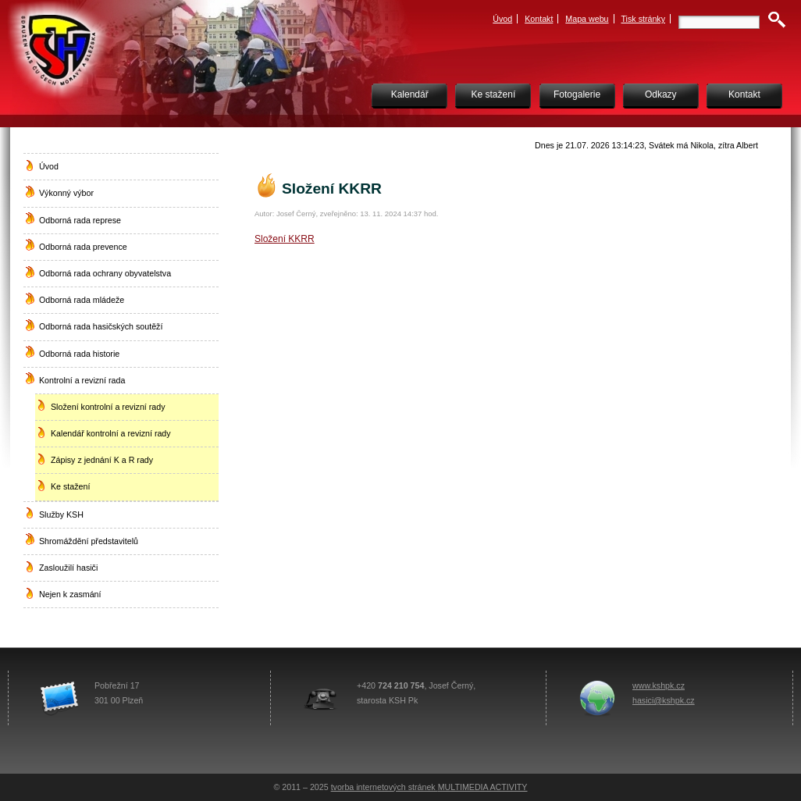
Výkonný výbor (66, 193)
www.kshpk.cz (658, 685)
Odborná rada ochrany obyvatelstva (105, 273)
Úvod (502, 18)
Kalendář (410, 94)
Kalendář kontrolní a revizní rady (111, 433)
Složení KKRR (285, 238)
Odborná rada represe (80, 220)
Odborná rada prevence (83, 246)
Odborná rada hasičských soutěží (100, 326)
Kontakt (539, 18)
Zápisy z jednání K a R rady (102, 460)
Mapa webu (586, 18)
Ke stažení (494, 94)
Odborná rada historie (79, 353)
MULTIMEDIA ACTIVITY (483, 787)
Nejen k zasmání (70, 594)
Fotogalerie (577, 94)
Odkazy (661, 94)
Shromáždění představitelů (88, 541)
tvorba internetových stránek (384, 787)
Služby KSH (61, 514)
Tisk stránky (643, 18)
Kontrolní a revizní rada (82, 380)
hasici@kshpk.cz (663, 700)
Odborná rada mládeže (81, 299)
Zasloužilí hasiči (68, 567)
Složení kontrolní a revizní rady (108, 406)
